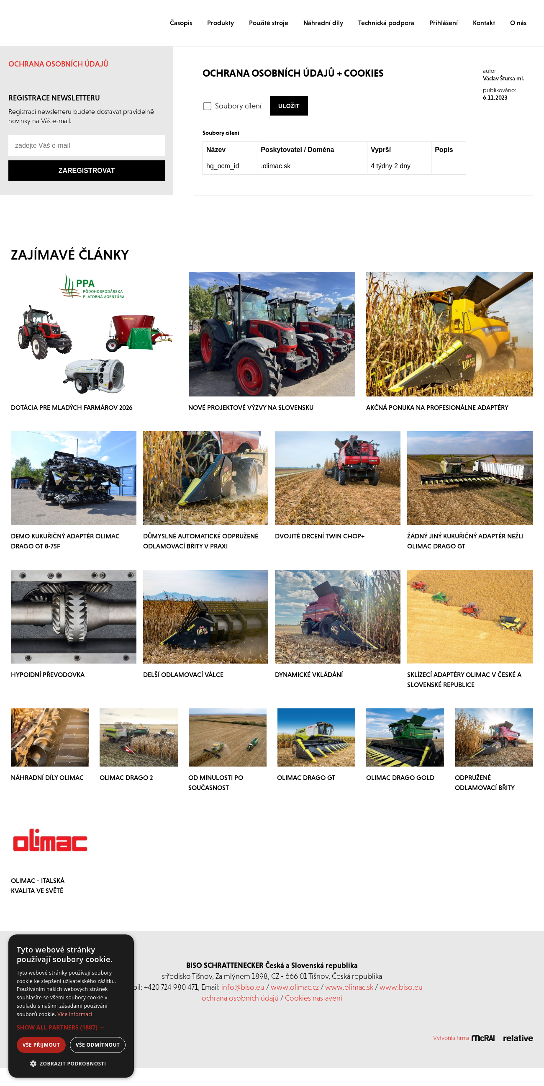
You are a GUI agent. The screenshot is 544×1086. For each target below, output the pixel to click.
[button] (71, 1027)
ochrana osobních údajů (240, 997)
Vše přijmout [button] (41, 1044)
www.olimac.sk (349, 987)
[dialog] (71, 1006)
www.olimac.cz (295, 987)
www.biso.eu (401, 987)
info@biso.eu (242, 987)
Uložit (289, 106)
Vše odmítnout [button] (98, 1044)
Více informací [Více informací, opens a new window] (75, 1014)
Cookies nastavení (313, 997)
